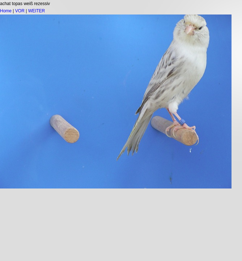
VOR (20, 10)
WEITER (36, 10)
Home (6, 10)
